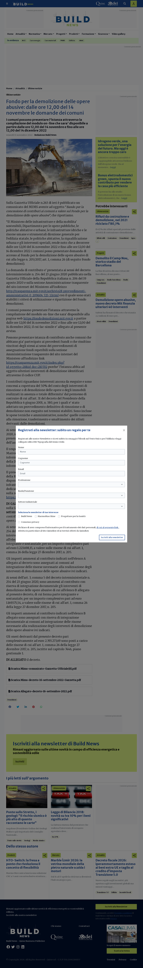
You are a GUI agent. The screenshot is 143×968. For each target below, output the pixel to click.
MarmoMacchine (46, 516)
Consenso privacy (30, 522)
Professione (24, 480)
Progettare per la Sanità (73, 516)
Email (21, 469)
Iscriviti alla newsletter (112, 537)
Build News (26, 516)
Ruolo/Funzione (26, 491)
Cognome (23, 458)
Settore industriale (27, 502)
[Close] (124, 430)
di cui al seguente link (107, 527)
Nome (21, 447)
